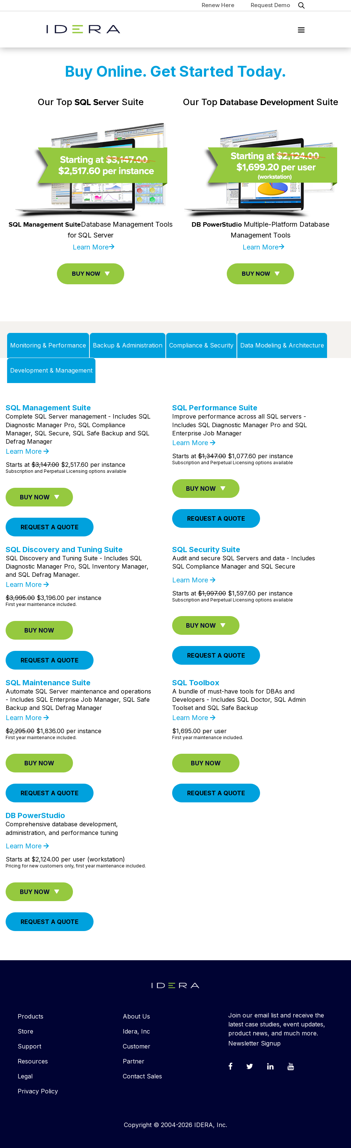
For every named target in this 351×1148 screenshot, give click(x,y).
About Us (136, 1016)
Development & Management (51, 370)
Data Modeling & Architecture (282, 345)
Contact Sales (142, 1076)
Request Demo (270, 5)
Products (30, 1016)
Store (25, 1031)
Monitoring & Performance (48, 345)
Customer (136, 1046)
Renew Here (218, 5)
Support (29, 1046)
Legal (25, 1076)
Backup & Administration (127, 345)
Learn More (91, 247)
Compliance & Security (201, 345)
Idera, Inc (136, 1031)
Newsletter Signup (254, 1043)
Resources (33, 1061)
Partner (133, 1061)
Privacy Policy (38, 1091)
